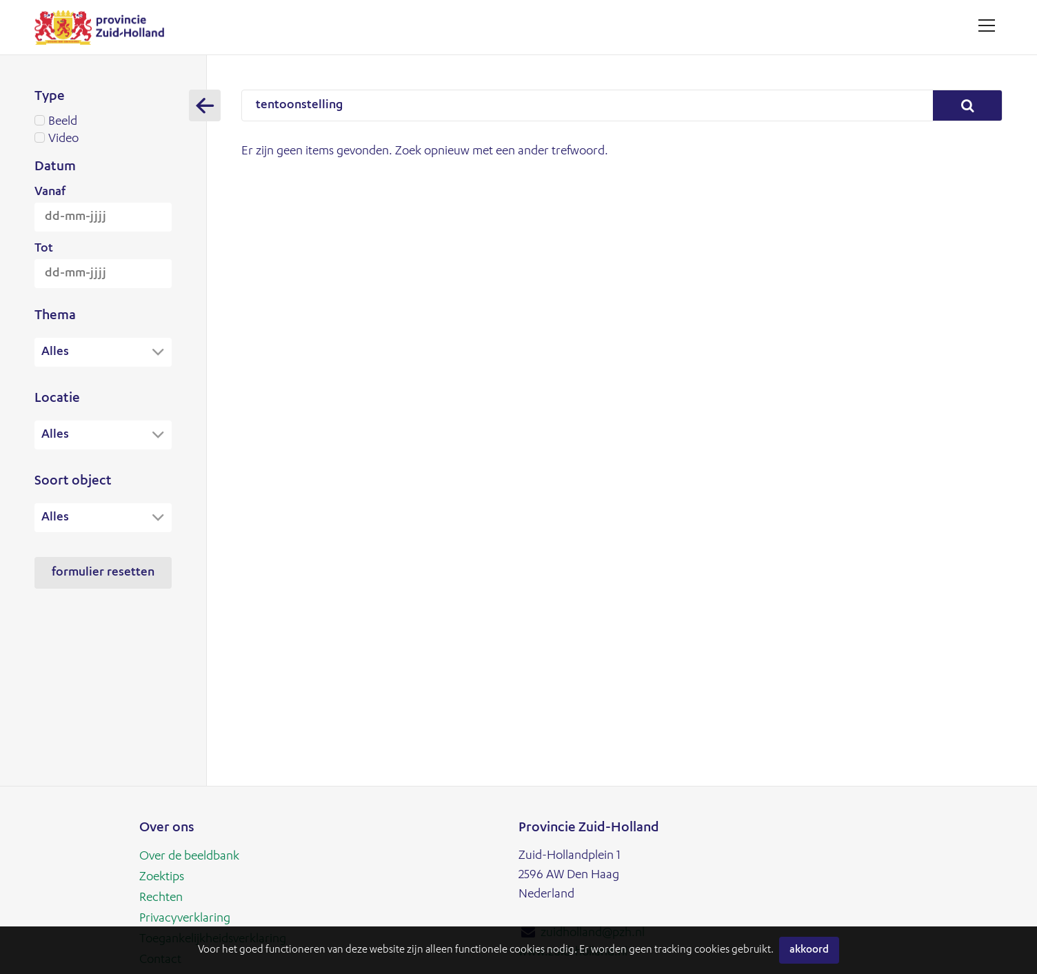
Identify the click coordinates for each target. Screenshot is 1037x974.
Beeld (103, 122)
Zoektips (161, 877)
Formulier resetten (103, 577)
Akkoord (809, 950)
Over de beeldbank (189, 857)
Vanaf (50, 192)
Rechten (161, 898)
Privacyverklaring (184, 919)
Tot (43, 249)
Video (103, 139)
